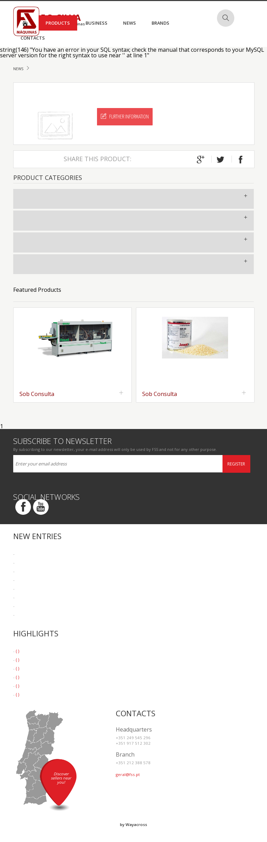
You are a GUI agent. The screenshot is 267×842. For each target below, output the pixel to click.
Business (96, 23)
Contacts (33, 38)
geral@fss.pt (128, 774)
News (129, 23)
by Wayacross (133, 824)
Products (58, 23)
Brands (160, 23)
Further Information (125, 116)
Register (236, 464)
